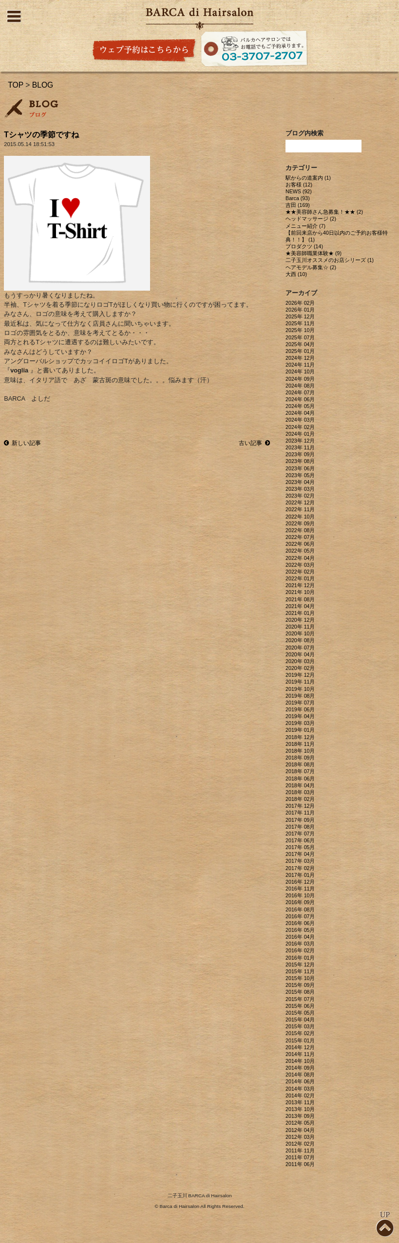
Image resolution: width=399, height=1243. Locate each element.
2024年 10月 (300, 371)
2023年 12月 (300, 441)
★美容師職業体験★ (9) (313, 253)
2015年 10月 (300, 978)
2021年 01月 (300, 613)
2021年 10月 (300, 592)
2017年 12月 (300, 806)
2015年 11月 (300, 971)
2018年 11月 (300, 744)
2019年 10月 (300, 689)
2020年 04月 (300, 654)
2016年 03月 (300, 943)
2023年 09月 (300, 454)
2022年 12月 (300, 502)
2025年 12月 (300, 316)
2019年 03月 (300, 723)
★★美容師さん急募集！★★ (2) (324, 212)
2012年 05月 (300, 1123)
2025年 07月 (300, 337)
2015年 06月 (300, 1006)
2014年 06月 (300, 1081)
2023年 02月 (300, 496)
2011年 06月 (300, 1164)
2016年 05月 (300, 930)
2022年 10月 (300, 516)
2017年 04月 (300, 854)
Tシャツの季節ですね (41, 134)
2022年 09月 (300, 523)
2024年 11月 (300, 365)
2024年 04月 (300, 413)
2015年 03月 (300, 1026)
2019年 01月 (300, 730)
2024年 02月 (300, 427)
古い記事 (254, 443)
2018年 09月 (300, 758)
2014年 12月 (300, 1047)
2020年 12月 (300, 620)
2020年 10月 (300, 633)
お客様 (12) (298, 184)
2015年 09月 (300, 985)
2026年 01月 (300, 310)
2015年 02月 (300, 1033)
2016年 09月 (300, 902)
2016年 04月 (300, 937)
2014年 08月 (300, 1074)
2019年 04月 (300, 716)
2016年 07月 (300, 916)
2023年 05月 (300, 475)
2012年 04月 (300, 1130)
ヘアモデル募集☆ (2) (310, 267)
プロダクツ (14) (304, 246)
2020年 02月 (300, 668)
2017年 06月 (300, 840)
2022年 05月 (300, 551)
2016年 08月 (300, 909)
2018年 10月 (300, 751)
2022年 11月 (300, 509)
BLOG (43, 85)
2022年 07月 (300, 537)
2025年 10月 (300, 330)
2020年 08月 (300, 640)
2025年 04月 (300, 344)
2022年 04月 (300, 558)
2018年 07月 (300, 771)
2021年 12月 (300, 585)
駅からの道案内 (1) (308, 178)
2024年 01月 (300, 434)
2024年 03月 (300, 420)
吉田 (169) (297, 205)
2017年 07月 (300, 833)
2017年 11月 (300, 813)
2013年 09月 (300, 1116)
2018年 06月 (300, 778)
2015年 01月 (300, 1040)
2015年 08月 (300, 992)
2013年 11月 (300, 1102)
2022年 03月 (300, 565)
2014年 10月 (300, 1061)
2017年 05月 (300, 847)
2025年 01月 (300, 351)
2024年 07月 (300, 392)
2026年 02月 (300, 303)
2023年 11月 (300, 447)
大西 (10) (296, 274)
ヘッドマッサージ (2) (310, 219)
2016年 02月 (300, 950)
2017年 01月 (300, 875)
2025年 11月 (300, 323)
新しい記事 (22, 443)
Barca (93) (297, 198)
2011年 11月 (300, 1150)
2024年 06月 (300, 399)
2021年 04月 (300, 606)
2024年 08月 (300, 386)
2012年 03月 (300, 1137)
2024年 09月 (300, 379)
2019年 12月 (300, 675)
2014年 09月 (300, 1068)
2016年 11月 (300, 888)
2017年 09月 (300, 820)
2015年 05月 (300, 1013)
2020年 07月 (300, 647)
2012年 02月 (300, 1144)
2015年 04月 (300, 1019)
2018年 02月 (300, 799)
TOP (15, 85)
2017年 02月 (300, 868)
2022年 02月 (300, 572)
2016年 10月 (300, 895)
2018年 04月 (300, 785)
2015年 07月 (300, 999)
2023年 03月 (300, 489)
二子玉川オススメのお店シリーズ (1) (329, 260)
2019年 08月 (300, 696)
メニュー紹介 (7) (305, 226)
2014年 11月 (300, 1054)
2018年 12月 (300, 737)
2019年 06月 (300, 709)
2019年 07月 (300, 702)
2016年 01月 (300, 958)
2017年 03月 (300, 861)
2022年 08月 (300, 530)
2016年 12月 (300, 882)
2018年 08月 (300, 764)
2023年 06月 (300, 468)
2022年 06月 (300, 544)
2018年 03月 (300, 792)
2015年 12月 (300, 964)
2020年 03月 (300, 661)
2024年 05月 (300, 406)
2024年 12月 (300, 358)
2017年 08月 (300, 827)
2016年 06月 (300, 923)
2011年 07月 (300, 1157)
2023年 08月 (300, 461)
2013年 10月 (300, 1109)
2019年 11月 (300, 682)
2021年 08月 (300, 599)
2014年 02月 (300, 1095)
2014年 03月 (300, 1089)
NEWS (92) (298, 191)
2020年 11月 (300, 627)
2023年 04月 (300, 482)
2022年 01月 (300, 578)
